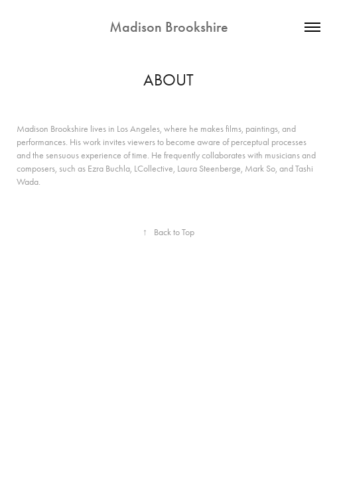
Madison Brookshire (168, 27)
